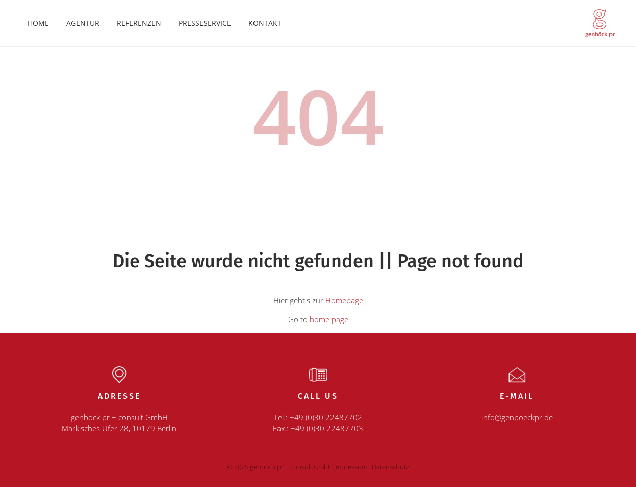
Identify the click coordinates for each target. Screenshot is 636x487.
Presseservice (205, 23)
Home (38, 23)
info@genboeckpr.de (517, 417)
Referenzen (139, 23)
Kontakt (265, 23)
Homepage (344, 300)
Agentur (82, 23)
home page (329, 319)
